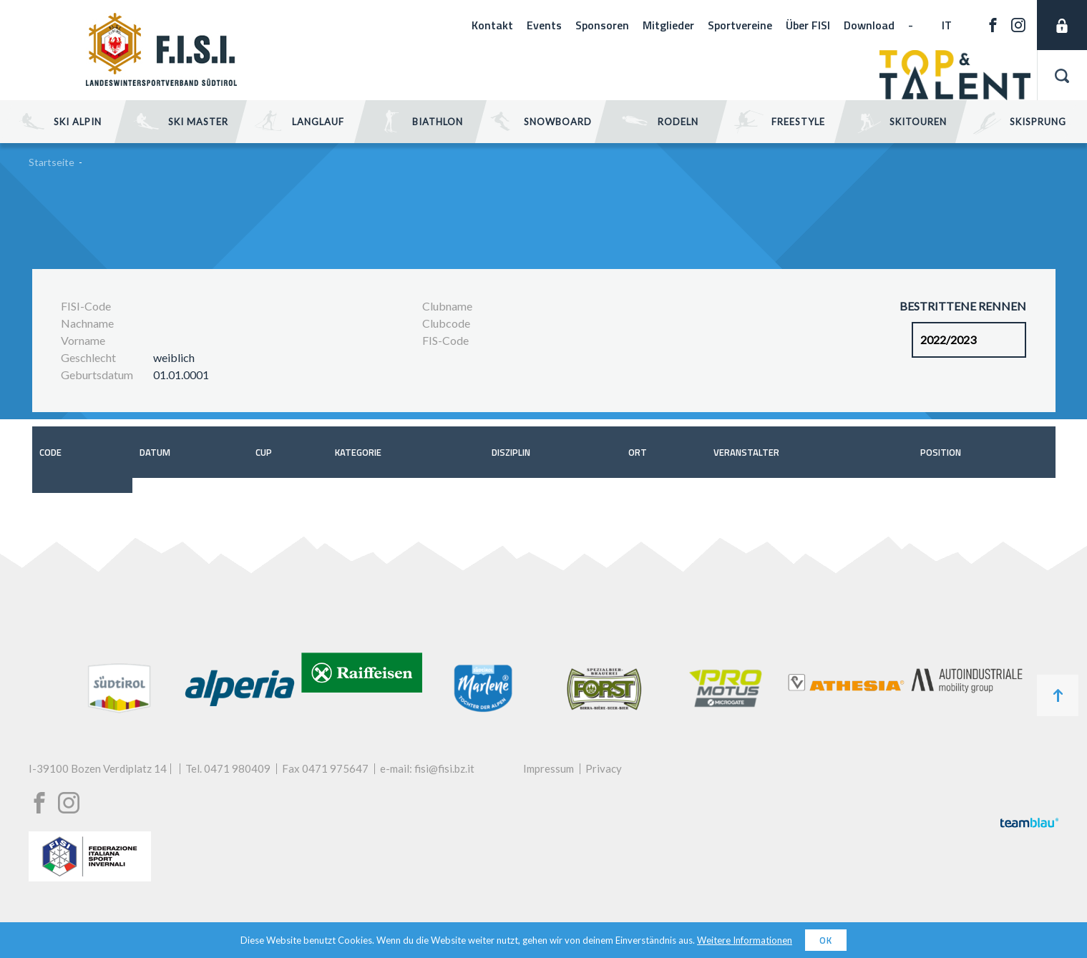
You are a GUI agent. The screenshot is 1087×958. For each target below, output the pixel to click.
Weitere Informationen (744, 940)
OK (825, 940)
